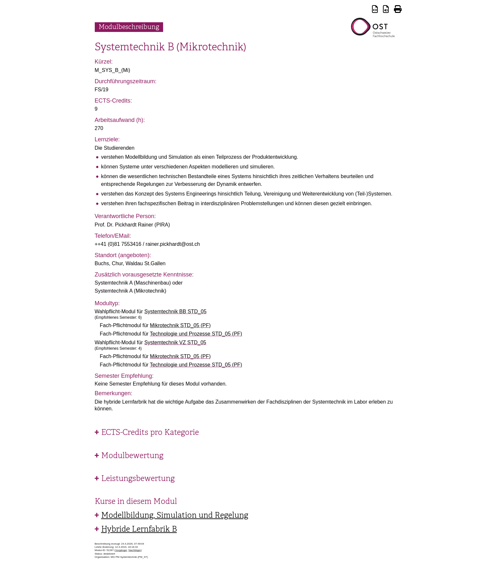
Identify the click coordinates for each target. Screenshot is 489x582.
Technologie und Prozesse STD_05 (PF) (196, 333)
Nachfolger (134, 550)
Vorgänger (121, 550)
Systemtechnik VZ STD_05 (175, 342)
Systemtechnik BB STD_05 (175, 311)
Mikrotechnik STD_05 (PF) (180, 325)
